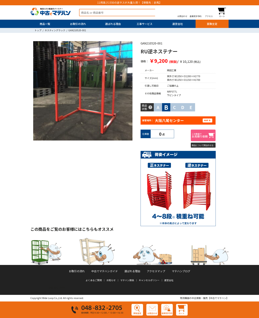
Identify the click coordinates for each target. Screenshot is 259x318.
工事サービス (144, 24)
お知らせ (111, 280)
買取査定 (212, 24)
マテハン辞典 (127, 280)
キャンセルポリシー (149, 280)
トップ (38, 30)
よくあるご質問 (94, 280)
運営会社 (177, 24)
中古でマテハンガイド (104, 271)
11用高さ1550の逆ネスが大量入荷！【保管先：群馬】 (129, 2)
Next (131, 91)
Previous (34, 91)
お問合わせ (182, 16)
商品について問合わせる (203, 145)
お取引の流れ (78, 24)
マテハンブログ (181, 271)
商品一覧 (45, 24)
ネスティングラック (55, 30)
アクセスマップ (156, 271)
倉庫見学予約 (196, 16)
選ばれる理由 (113, 24)
